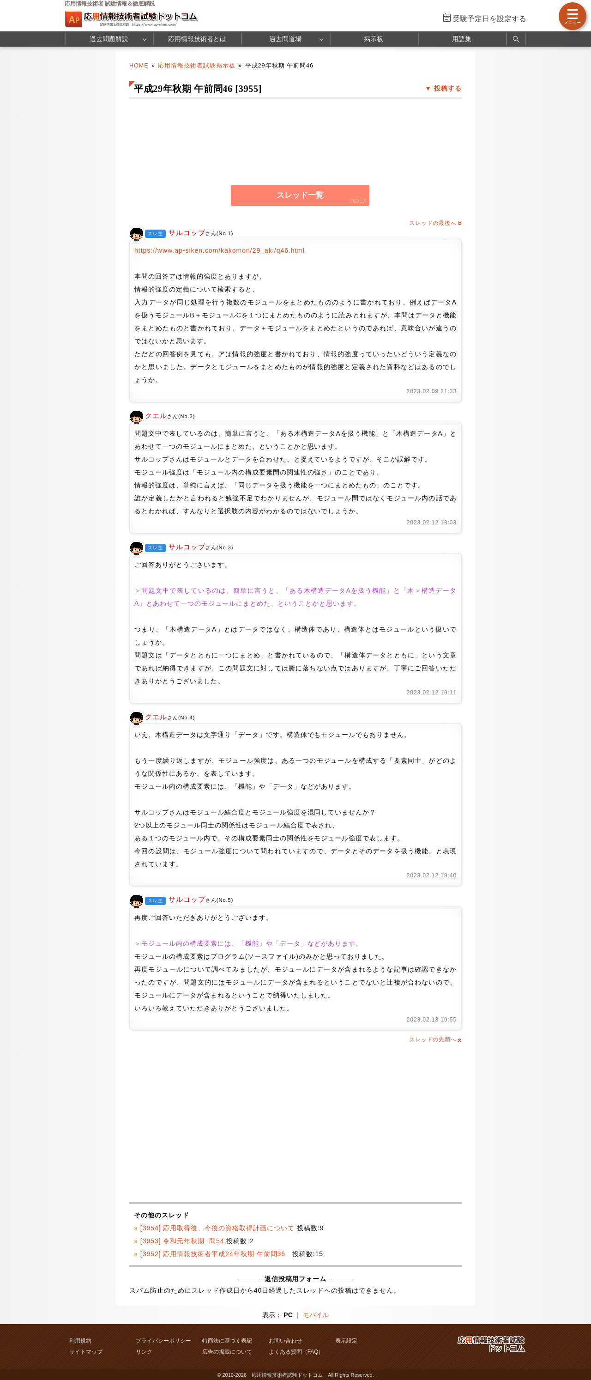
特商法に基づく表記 (227, 1340)
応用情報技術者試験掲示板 (196, 65)
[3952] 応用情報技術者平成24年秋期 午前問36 (215, 1254)
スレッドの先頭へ (435, 1039)
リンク (144, 1352)
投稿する (448, 88)
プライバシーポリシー (163, 1340)
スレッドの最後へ (435, 223)
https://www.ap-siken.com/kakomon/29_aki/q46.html (219, 250)
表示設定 (346, 1340)
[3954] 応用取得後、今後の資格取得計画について (217, 1228)
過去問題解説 (109, 39)
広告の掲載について (227, 1352)
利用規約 (80, 1340)
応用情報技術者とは (197, 39)
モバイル (316, 1315)
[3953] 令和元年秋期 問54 (182, 1241)
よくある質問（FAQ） (296, 1352)
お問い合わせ (285, 1340)
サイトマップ (86, 1352)
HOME (139, 65)
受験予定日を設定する (489, 19)
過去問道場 (285, 39)
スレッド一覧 (300, 195)
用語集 (461, 39)
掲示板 (373, 39)
